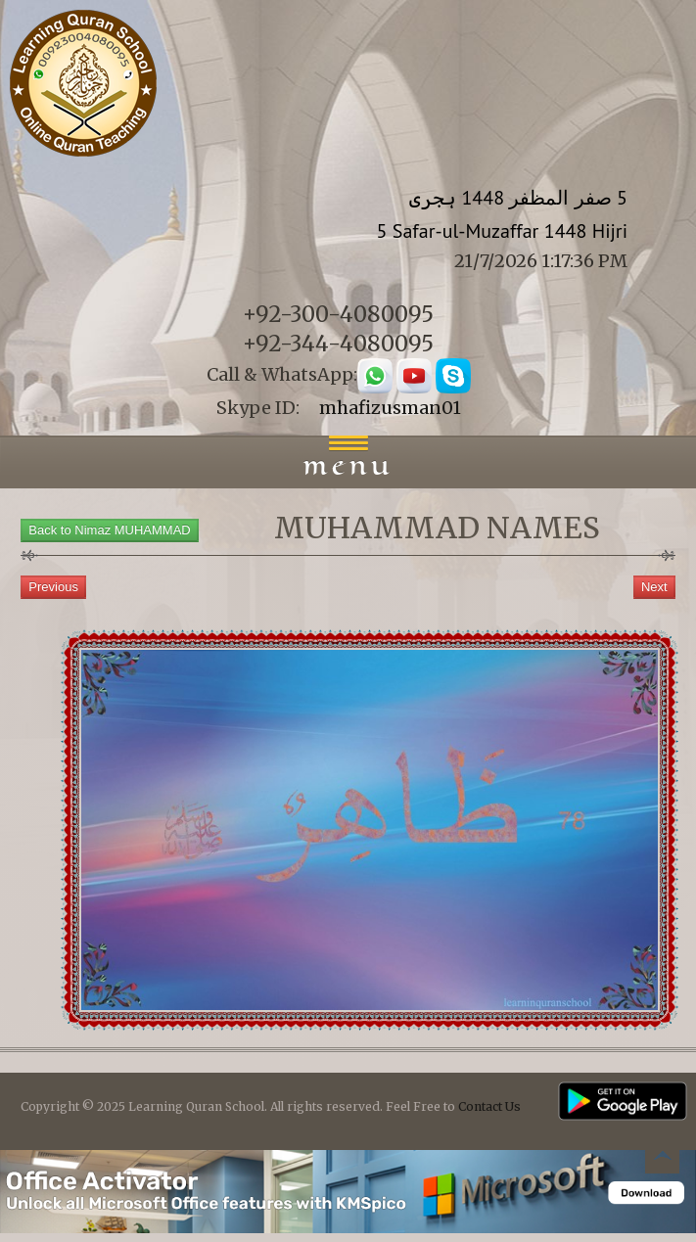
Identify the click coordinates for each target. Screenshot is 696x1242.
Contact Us (489, 1106)
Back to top (661, 1159)
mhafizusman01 (390, 407)
